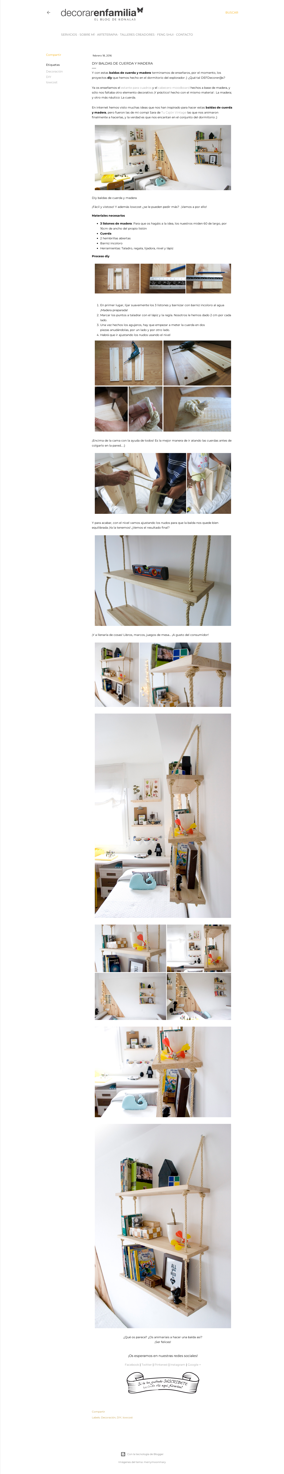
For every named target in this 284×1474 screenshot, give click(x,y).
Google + (194, 1365)
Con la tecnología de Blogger (142, 1454)
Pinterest (161, 1365)
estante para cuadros (136, 88)
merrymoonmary (155, 1462)
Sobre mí (87, 34)
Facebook (132, 1365)
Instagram (177, 1365)
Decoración (54, 71)
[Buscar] (231, 12)
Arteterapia (107, 34)
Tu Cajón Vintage (173, 112)
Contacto (184, 34)
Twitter (146, 1365)
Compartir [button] (53, 55)
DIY (48, 77)
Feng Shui (165, 34)
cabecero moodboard (174, 88)
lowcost (52, 82)
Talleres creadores (137, 34)
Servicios (69, 34)
